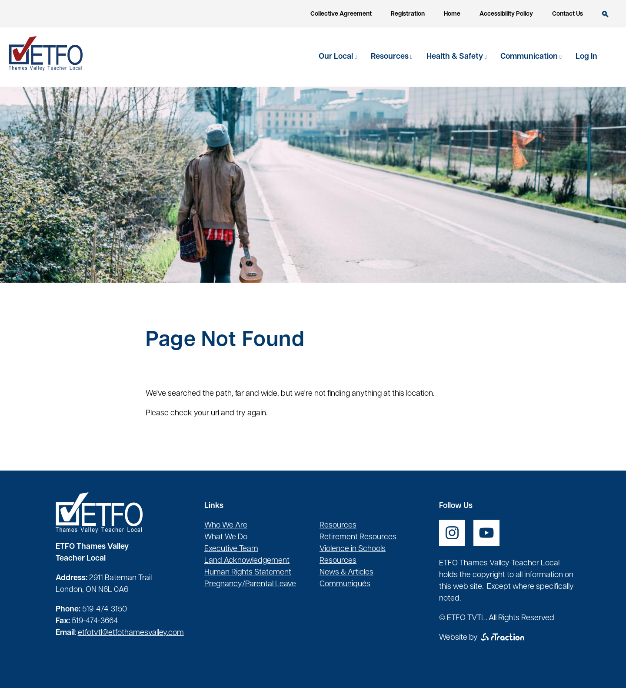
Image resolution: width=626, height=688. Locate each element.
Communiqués (345, 584)
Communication (529, 57)
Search (605, 14)
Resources (390, 57)
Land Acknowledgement (247, 561)
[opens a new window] (452, 533)
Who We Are (225, 525)
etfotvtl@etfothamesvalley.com (131, 633)
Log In (586, 57)
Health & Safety (455, 57)
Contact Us (567, 14)
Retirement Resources (358, 537)
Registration (408, 14)
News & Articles (346, 572)
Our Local (337, 57)
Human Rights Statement (247, 572)
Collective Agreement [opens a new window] (341, 14)
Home (452, 14)
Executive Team (231, 549)
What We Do (225, 537)
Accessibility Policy (506, 14)
